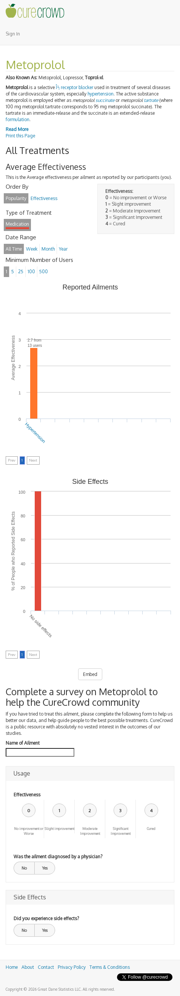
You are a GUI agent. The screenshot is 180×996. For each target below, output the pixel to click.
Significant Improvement (121, 831)
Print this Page (20, 136)
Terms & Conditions (109, 967)
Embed (90, 674)
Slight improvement (59, 829)
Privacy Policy (72, 967)
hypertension (101, 94)
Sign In (13, 34)
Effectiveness (27, 794)
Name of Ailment (23, 743)
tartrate (151, 100)
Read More (17, 129)
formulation (17, 119)
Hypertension (35, 433)
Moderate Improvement (90, 831)
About (28, 967)
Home (12, 967)
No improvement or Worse (28, 831)
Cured (151, 829)
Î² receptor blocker (74, 87)
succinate (104, 100)
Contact (46, 967)
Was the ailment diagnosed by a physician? (58, 856)
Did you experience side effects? (46, 918)
